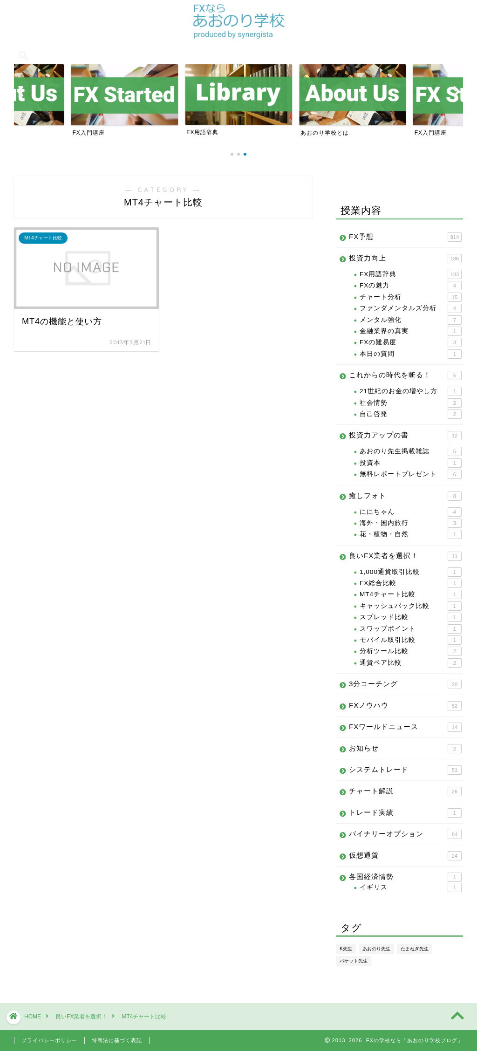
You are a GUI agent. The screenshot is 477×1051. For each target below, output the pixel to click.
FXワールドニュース (405, 727)
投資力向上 (405, 258)
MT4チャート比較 (411, 594)
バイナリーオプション (405, 834)
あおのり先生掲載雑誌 (411, 451)
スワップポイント (411, 629)
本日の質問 (411, 354)
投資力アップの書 (405, 435)
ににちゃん (411, 512)
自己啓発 (411, 414)
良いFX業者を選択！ (405, 556)
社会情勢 (411, 403)
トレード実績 (405, 813)
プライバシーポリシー (49, 1040)
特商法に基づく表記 (117, 1040)
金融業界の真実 (411, 331)
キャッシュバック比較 (411, 606)
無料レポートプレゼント (411, 474)
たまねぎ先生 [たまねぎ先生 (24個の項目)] (415, 948)
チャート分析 (411, 297)
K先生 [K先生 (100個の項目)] (346, 948)
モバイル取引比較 (411, 640)
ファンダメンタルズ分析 (411, 308)
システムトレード (405, 770)
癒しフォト (405, 496)
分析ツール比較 (411, 651)
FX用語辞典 (411, 274)
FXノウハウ (405, 705)
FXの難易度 (411, 342)
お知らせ (405, 748)
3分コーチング (405, 684)
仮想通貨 (405, 855)
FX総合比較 (411, 583)
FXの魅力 (411, 285)
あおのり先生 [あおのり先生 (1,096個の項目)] (376, 948)
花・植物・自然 (411, 534)
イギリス (411, 887)
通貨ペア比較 (411, 663)
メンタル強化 (411, 320)
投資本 (411, 463)
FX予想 (405, 237)
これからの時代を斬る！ (405, 375)
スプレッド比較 (411, 617)
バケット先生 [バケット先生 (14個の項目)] (354, 960)
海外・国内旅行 (411, 523)
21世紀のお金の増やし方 (411, 391)
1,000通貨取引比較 (411, 572)
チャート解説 (405, 791)
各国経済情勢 (405, 877)
